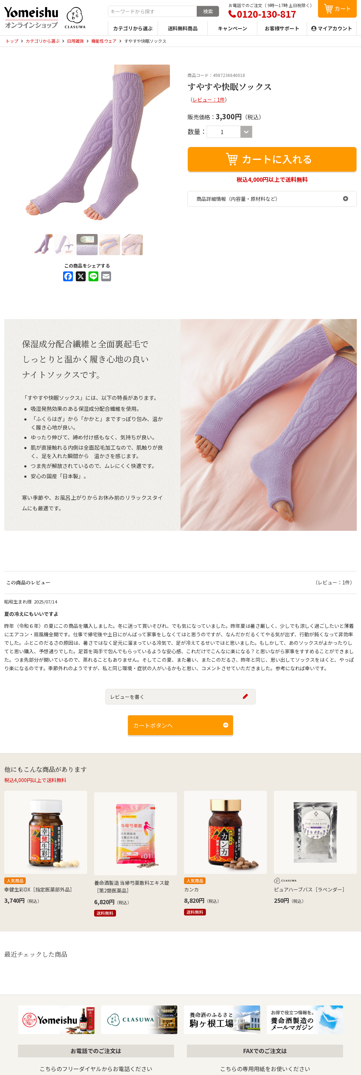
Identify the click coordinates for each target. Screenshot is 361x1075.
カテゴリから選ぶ (133, 28)
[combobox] (152, 11)
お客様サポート (282, 28)
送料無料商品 (182, 28)
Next (161, 147)
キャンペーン (232, 28)
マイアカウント (335, 28)
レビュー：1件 (208, 99)
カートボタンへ (153, 725)
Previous (13, 147)
